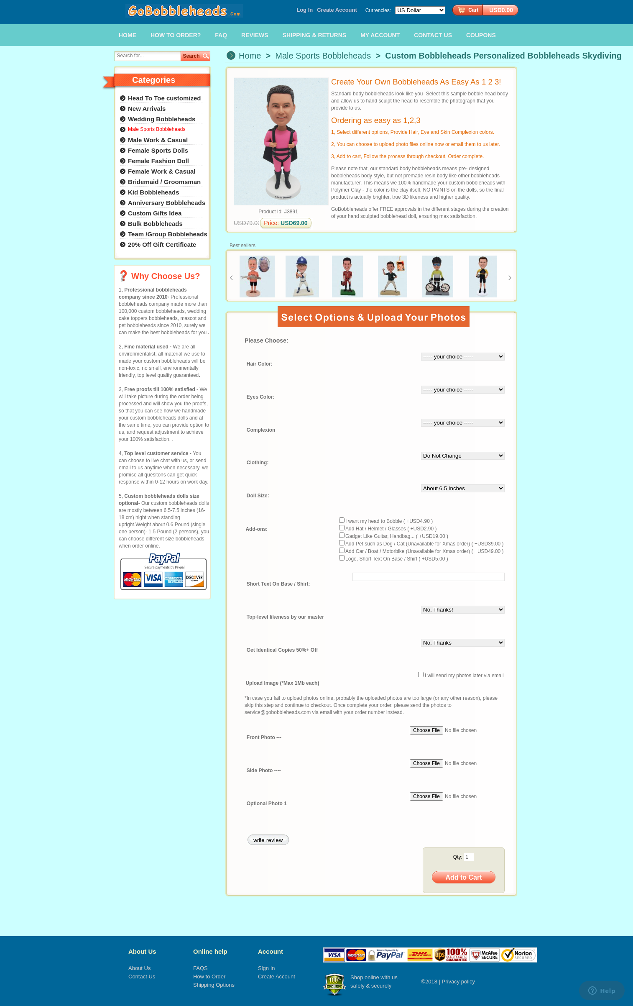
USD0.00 (501, 10)
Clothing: (258, 463)
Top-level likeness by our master (285, 617)
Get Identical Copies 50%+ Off (282, 650)
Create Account (337, 10)
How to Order (209, 976)
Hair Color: (260, 364)
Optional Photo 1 (267, 803)
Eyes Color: (261, 397)
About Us (142, 951)
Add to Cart (463, 877)
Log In (304, 10)
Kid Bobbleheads (153, 192)
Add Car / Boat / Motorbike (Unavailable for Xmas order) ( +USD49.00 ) (424, 551)
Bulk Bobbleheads (155, 223)
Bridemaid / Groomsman (164, 181)
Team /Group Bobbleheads (167, 234)
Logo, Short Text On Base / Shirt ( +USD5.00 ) (396, 559)
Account (270, 951)
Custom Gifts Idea (154, 213)
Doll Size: (258, 496)
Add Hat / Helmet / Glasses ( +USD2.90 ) (390, 529)
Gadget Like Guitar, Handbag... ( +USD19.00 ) (396, 536)
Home (250, 55)
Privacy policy (458, 981)
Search (191, 56)
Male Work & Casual (158, 139)
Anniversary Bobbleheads (166, 202)
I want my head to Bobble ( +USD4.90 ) (389, 521)
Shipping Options (214, 985)
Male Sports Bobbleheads (323, 55)
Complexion (261, 430)
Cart (473, 10)
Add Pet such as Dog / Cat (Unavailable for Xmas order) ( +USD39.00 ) (424, 544)
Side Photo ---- (264, 770)
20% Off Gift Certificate (162, 244)
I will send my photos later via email (464, 675)
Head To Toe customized (164, 98)
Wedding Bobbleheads (161, 119)
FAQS (200, 968)
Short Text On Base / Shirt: (278, 584)
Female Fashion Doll (158, 160)
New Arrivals (147, 108)
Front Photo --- (264, 737)
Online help (210, 951)
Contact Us (141, 976)
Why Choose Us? (165, 276)
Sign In (266, 968)
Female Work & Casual (161, 171)
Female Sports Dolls (158, 150)
